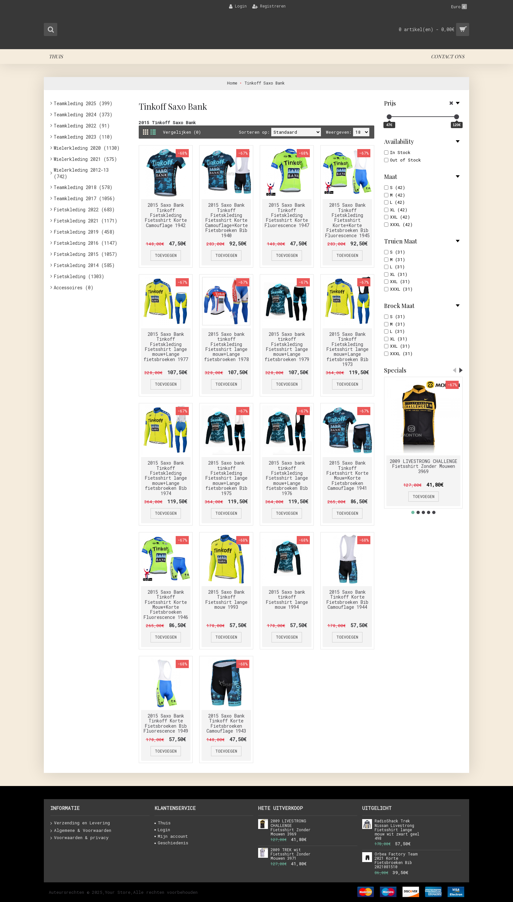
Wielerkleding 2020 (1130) (87, 148)
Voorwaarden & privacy (79, 838)
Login (162, 830)
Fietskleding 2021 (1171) (85, 221)
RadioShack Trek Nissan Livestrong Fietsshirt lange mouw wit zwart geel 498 (397, 830)
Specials (395, 370)
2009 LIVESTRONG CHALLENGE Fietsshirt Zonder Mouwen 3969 (423, 466)
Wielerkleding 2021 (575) (85, 159)
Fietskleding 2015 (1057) (85, 254)
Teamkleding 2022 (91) (82, 126)
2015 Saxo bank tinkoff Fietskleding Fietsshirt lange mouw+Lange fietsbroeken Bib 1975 (226, 478)
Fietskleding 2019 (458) (84, 232)
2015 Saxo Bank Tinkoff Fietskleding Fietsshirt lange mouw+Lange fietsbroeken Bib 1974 (166, 478)
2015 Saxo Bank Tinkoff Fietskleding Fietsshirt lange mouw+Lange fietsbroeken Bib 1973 (347, 349)
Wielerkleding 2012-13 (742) (81, 173)
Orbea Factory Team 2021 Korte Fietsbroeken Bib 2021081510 (396, 861)
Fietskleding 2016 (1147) (85, 243)
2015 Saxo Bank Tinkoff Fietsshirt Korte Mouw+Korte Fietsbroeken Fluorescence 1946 (165, 604)
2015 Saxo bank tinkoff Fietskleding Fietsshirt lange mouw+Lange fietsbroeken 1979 (287, 346)
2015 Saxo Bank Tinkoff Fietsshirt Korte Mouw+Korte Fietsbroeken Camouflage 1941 (347, 475)
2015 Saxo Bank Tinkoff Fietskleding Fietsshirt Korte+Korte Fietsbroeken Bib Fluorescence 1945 (347, 220)
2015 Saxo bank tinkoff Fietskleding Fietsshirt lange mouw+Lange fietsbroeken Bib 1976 (287, 478)
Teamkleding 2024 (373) (83, 114)
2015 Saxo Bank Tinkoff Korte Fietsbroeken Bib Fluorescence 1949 (165, 723)
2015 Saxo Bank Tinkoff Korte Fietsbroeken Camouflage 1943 (226, 723)
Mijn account (171, 836)
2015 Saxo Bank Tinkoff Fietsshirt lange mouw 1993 (226, 599)
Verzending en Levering (80, 823)
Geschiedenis (171, 843)
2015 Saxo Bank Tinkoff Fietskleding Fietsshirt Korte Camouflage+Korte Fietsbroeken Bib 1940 (226, 220)
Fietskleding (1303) (79, 276)
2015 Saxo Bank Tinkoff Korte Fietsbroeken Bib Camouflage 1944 (347, 599)
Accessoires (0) (74, 287)
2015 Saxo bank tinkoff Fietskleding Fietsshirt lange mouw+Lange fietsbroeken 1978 (226, 346)
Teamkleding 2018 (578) (83, 187)
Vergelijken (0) (182, 132)
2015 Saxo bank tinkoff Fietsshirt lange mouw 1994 (287, 599)
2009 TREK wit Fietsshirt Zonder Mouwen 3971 (290, 854)
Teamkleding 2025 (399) (83, 103)
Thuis (162, 823)
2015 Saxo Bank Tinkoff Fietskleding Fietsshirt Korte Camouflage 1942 (166, 215)
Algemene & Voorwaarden (80, 830)
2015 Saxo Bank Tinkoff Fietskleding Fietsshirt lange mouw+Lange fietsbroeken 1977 (166, 346)
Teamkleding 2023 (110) (83, 137)
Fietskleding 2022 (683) (84, 209)
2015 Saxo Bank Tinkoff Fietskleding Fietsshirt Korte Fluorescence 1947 (286, 215)
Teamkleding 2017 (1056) (84, 198)
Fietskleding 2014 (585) (84, 265)
